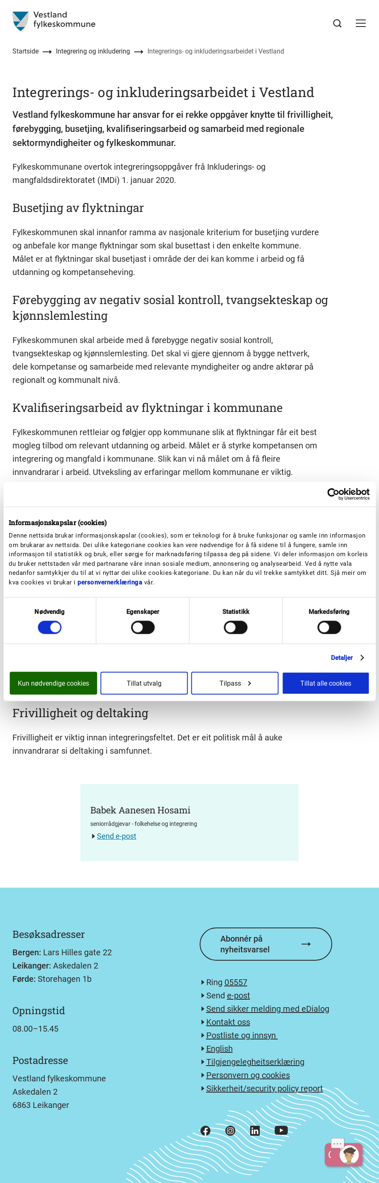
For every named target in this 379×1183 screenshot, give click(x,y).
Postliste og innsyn (242, 1035)
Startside (25, 51)
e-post (238, 995)
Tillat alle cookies (325, 683)
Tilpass (235, 683)
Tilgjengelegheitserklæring (255, 1062)
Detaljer (342, 658)
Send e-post (116, 836)
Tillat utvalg (144, 683)
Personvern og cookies (248, 1075)
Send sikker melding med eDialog (267, 1009)
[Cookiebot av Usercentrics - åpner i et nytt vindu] (333, 494)
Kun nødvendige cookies (53, 683)
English (219, 1049)
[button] (361, 23)
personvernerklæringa (109, 582)
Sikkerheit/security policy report (264, 1088)
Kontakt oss (228, 1022)
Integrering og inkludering (93, 51)
